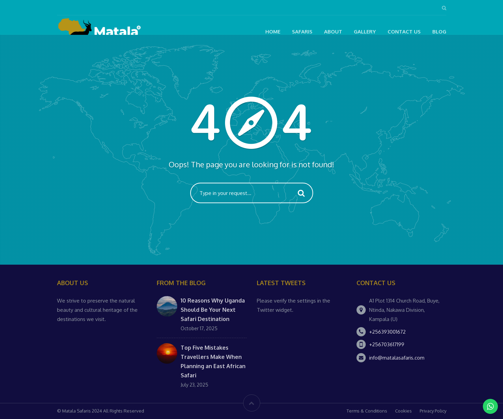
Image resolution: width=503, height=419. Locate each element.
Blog (439, 31)
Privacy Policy (433, 411)
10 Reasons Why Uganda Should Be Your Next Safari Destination (213, 309)
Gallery (365, 31)
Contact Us (404, 31)
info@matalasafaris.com (396, 357)
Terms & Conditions (367, 411)
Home (272, 31)
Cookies (403, 411)
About (333, 31)
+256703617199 (386, 344)
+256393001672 (387, 332)
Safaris (302, 31)
